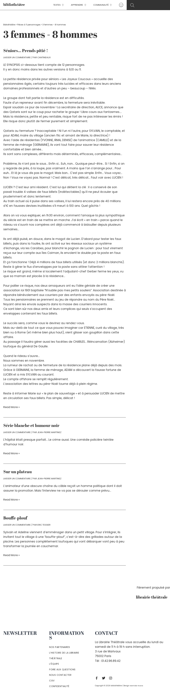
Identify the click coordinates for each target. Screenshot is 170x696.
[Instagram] (111, 677)
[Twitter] (104, 677)
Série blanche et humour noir (32, 425)
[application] (65, 5)
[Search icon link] (148, 5)
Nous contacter (60, 674)
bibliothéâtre (14, 5)
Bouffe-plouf (15, 518)
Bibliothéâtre (9, 24)
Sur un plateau (17, 472)
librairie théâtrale (151, 597)
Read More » (12, 407)
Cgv (52, 680)
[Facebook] (97, 677)
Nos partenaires (59, 646)
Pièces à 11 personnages (30, 24)
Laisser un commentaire (17, 57)
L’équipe (54, 663)
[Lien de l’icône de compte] (117, 5)
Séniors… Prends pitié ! (25, 51)
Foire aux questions (62, 669)
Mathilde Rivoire (137, 685)
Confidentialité (59, 685)
